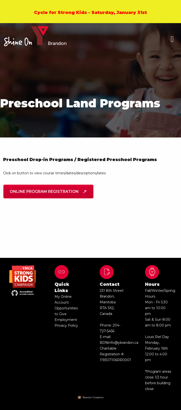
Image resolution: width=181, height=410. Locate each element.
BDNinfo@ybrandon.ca (119, 342)
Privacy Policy (66, 325)
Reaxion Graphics (93, 397)
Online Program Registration (48, 191)
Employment (66, 320)
